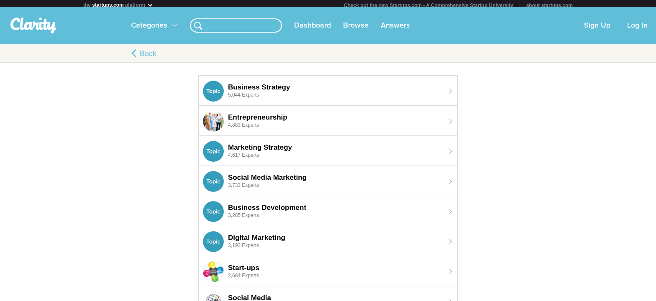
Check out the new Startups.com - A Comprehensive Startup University (428, 5)
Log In (637, 29)
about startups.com (549, 5)
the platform (118, 5)
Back (148, 57)
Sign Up (597, 29)
